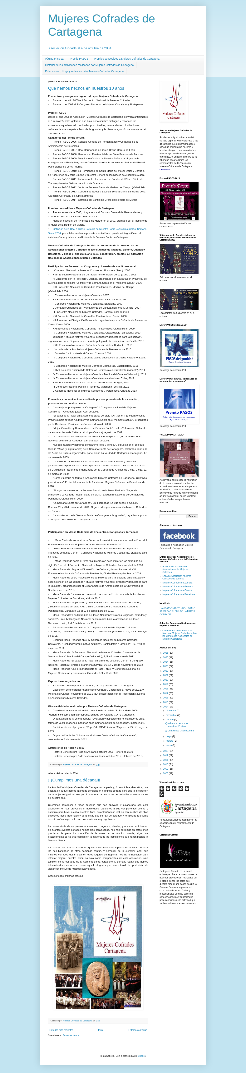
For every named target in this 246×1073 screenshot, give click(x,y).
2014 (166, 706)
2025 (166, 657)
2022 (166, 671)
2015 (166, 702)
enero (169, 745)
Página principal (54, 58)
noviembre (171, 715)
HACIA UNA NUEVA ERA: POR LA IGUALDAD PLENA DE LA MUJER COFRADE (177, 611)
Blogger (141, 1056)
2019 (166, 684)
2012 (166, 755)
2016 (166, 697)
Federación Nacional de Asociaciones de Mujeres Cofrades (175, 569)
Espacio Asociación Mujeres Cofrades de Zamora (176, 577)
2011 (166, 760)
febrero (170, 740)
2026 (166, 653)
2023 (166, 666)
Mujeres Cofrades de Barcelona (178, 594)
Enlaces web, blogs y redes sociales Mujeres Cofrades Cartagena (84, 71)
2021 (166, 675)
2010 (166, 764)
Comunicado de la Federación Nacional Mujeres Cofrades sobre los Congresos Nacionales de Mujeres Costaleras (179, 634)
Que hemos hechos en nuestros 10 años (86, 88)
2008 (166, 773)
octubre (170, 719)
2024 (166, 662)
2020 (166, 680)
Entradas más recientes (61, 1030)
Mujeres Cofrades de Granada (177, 586)
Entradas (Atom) (71, 1035)
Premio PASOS (79, 58)
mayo (169, 736)
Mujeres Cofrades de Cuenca (177, 590)
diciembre (171, 710)
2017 (166, 693)
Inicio (101, 1030)
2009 (166, 768)
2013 (166, 751)
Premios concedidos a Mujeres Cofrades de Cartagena (127, 58)
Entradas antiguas (137, 1030)
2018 (166, 688)
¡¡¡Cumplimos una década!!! (74, 780)
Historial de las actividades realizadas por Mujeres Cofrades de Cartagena (89, 65)
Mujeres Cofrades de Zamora (177, 582)
